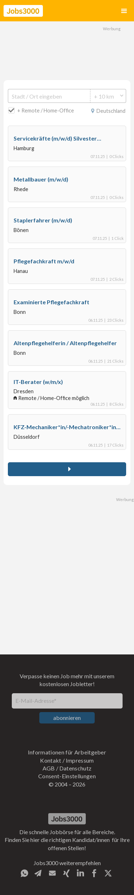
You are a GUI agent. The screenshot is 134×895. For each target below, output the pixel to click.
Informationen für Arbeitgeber (67, 752)
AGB (49, 768)
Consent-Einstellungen (67, 776)
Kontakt (50, 760)
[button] (124, 11)
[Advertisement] (67, 50)
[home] (23, 11)
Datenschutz (75, 768)
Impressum (80, 760)
